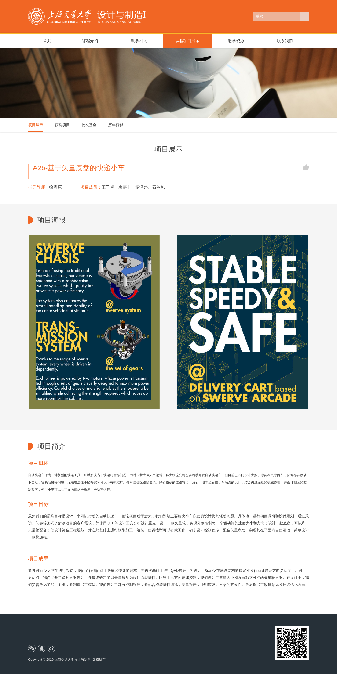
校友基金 (88, 125)
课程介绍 (90, 41)
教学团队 (139, 41)
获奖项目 (62, 125)
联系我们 (285, 41)
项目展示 (35, 125)
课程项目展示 (187, 41)
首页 (47, 41)
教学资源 (236, 41)
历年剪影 (115, 125)
